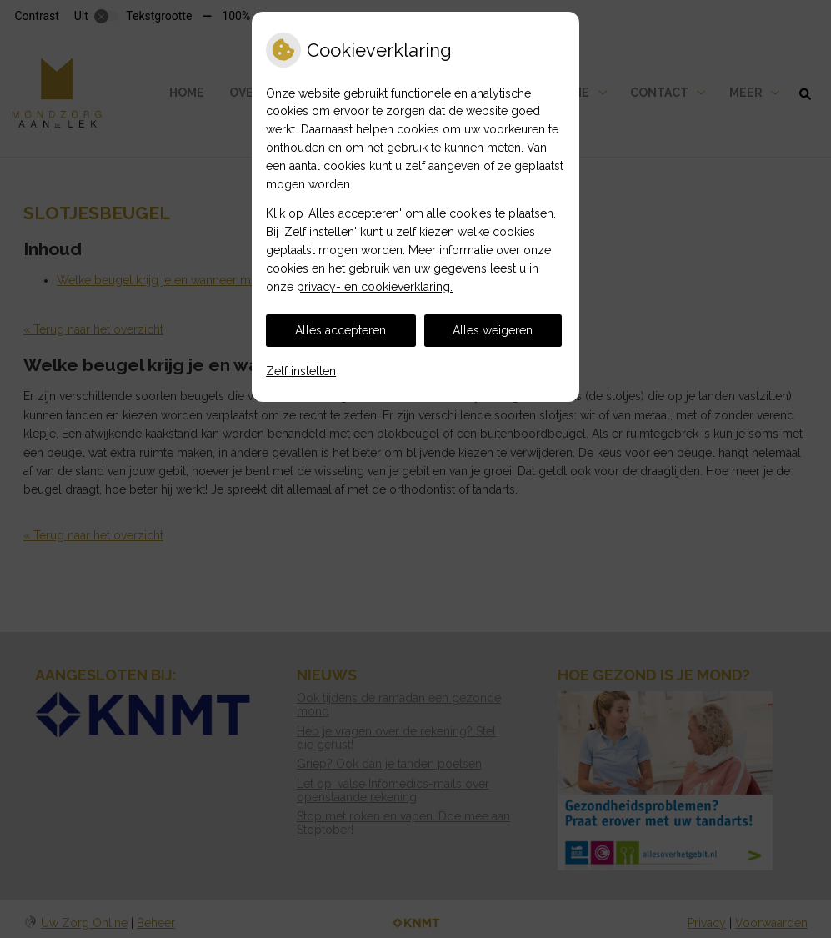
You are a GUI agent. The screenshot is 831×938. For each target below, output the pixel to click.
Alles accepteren (340, 330)
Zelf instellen (301, 371)
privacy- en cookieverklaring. (375, 286)
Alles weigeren (493, 330)
